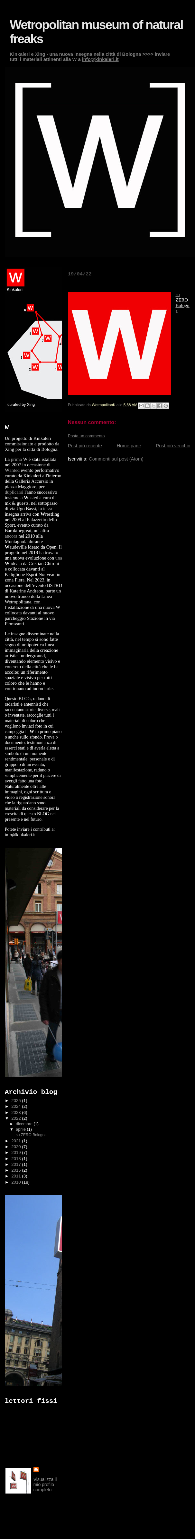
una (58, 558)
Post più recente (85, 445)
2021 (16, 1140)
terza (47, 508)
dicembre (24, 1124)
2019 (16, 1152)
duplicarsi (14, 492)
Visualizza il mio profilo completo (45, 1484)
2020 (16, 1146)
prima (16, 459)
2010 (16, 1182)
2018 (16, 1158)
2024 (16, 1106)
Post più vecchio (173, 445)
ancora (11, 536)
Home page (129, 445)
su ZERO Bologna (30, 1135)
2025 (16, 1100)
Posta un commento (86, 435)
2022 (16, 1118)
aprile (21, 1129)
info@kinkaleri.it (100, 59)
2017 (16, 1164)
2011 (16, 1176)
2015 (16, 1170)
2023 (16, 1112)
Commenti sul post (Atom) (116, 459)
